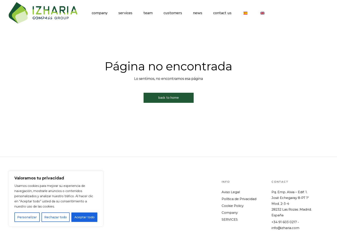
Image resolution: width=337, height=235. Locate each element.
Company (230, 213)
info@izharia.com (285, 228)
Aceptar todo (84, 217)
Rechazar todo (55, 217)
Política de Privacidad (239, 199)
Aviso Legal (231, 192)
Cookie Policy (233, 206)
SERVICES (230, 219)
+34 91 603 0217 (284, 222)
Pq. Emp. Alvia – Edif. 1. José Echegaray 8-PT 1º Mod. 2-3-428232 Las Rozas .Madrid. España (291, 203)
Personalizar (27, 217)
